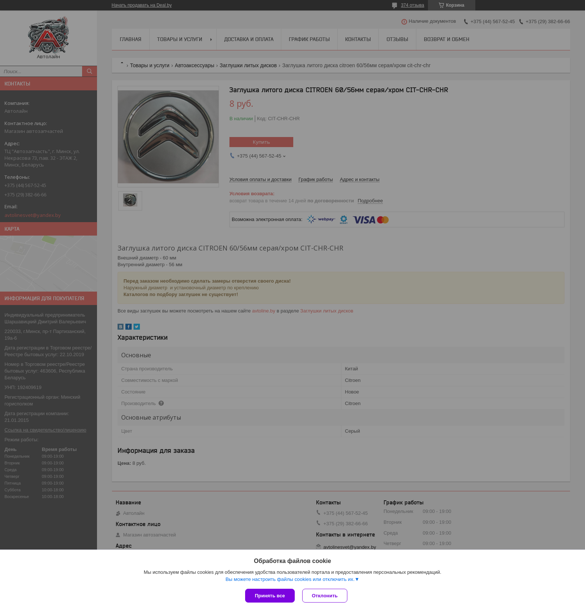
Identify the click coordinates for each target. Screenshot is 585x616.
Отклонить (325, 595)
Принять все (270, 595)
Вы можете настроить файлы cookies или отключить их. (289, 579)
